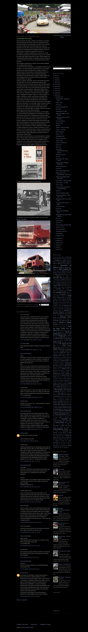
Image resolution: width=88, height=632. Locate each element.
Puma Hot (55, 412)
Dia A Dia (58, 125)
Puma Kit (69, 412)
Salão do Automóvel (59, 434)
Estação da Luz (62, 313)
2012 (56, 86)
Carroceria (59, 280)
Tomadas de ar (56, 445)
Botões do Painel (59, 274)
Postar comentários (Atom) (27, 627)
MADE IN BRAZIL (59, 365)
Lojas (56, 363)
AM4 (54, 263)
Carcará (68, 279)
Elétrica (60, 305)
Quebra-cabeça (59, 422)
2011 (56, 88)
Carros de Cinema (66, 280)
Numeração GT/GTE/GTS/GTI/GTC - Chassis (62, 151)
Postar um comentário (22, 600)
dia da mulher (61, 300)
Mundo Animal (65, 375)
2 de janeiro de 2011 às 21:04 (30, 461)
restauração (65, 430)
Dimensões (67, 302)
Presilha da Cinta (57, 399)
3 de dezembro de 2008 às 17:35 (31, 349)
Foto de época (59, 233)
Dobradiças (55, 303)
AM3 (68, 262)
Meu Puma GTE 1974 (61, 166)
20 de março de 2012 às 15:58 (30, 532)
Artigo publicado (63, 269)
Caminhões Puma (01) (61, 231)
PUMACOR (60, 495)
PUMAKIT (55, 419)
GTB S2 (57, 338)
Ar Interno (65, 267)
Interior (61, 352)
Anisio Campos (66, 263)
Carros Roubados (56, 282)
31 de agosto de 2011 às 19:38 (30, 502)
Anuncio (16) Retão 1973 (62, 107)
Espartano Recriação (58, 312)
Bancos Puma (65, 271)
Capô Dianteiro (66, 277)
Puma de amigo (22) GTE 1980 (63, 225)
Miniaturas (55, 373)
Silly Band (61, 437)
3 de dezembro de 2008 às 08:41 (31, 339)
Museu (54, 376)
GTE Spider (62, 344)
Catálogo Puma (34, 306)
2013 (56, 84)
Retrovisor (55, 432)
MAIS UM (67, 365)
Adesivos (57, 260)
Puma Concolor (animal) (60, 407)
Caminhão (26, 306)
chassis (68, 284)
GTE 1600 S (64, 342)
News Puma (67, 376)
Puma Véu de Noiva (67, 415)
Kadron (68, 354)
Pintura (63, 391)
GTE (55, 342)
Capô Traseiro (56, 279)
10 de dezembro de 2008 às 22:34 (31, 407)
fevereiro (58, 249)
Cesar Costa (23, 314)
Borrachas (69, 272)
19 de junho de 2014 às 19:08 (30, 596)
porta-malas (61, 397)
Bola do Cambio (61, 272)
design (69, 295)
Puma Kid (63, 412)
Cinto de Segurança (66, 287)
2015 (56, 80)
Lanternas (55, 355)
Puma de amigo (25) (61, 138)
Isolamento (55, 354)
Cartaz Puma (64, 282)
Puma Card (68, 406)
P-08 (68, 384)
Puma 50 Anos (66, 402)
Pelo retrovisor (59, 389)
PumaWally (64, 419)
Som (54, 439)
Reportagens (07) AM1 (61, 111)
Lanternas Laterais (65, 355)
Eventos (63, 317)
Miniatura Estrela (65, 371)
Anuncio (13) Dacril (60, 229)
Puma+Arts (58, 104)
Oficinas (54, 381)
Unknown (22, 433)
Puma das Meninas (60, 121)
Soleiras (68, 437)
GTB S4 (61, 340)
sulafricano (60, 438)
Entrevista (61, 308)
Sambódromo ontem (61, 154)
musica (60, 376)
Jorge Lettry (62, 354)
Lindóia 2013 (64, 360)
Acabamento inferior (60, 257)
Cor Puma (58, 218)
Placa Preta (61, 393)
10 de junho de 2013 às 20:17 (30, 569)
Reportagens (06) (60, 136)
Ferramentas (60, 324)
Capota (63, 279)
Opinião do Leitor (57, 383)
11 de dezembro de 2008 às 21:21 (31, 429)
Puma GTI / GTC (60, 227)
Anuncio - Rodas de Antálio (62, 127)
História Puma (57, 349)
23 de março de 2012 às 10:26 (30, 545)
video (60, 447)
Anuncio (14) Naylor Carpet (62, 193)
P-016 (64, 383)
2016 (56, 77)
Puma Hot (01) (59, 123)
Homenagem (68, 349)
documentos (62, 303)
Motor (67, 373)
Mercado (55, 370)
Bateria (54, 272)
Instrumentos (55, 352)
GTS (64, 346)
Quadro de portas (57, 420)
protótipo (61, 401)
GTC (67, 340)
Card (54, 280)
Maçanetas (68, 363)
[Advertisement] (29, 612)
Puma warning (58, 417)
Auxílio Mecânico (56, 271)
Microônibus (61, 370)
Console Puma (62, 290)
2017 (56, 75)
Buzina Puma (68, 274)
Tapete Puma (63, 442)
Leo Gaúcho (23, 343)
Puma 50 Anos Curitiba (58, 404)
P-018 (69, 383)
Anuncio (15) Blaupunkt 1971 (63, 170)
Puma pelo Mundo (60, 414)
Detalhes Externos (60, 297)
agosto (58, 245)
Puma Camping (61, 406)
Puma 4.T (68, 401)
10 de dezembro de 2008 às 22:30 (31, 397)
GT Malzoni (59, 335)
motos (54, 375)
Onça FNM (60, 381)
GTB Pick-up (68, 337)
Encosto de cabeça (59, 307)
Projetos (55, 401)
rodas (70, 432)
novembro (58, 238)
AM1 (59, 262)
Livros (61, 362)
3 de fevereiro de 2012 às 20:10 (31, 522)
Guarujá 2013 (56, 347)
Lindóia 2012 (56, 360)
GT (70, 333)
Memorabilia (67, 367)
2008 (56, 95)
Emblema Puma (67, 305)
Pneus (63, 396)
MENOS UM (65, 368)
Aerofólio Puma (65, 260)
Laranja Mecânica (56, 357)
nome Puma (55, 378)
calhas (67, 275)
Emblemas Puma (60, 235)
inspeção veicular (64, 350)
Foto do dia (58, 144)
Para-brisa (65, 386)
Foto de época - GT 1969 (62, 182)
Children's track (56, 287)
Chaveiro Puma (57, 285)
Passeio (60, 388)
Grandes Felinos (64, 333)
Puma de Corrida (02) (61, 142)
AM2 (64, 262)
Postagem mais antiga (45, 624)
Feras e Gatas (59, 102)
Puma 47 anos (56, 402)
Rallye (62, 425)
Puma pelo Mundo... (60, 206)
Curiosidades (62, 294)
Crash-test (55, 294)
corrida (58, 292)
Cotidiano (68, 292)
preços (67, 397)
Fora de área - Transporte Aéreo (63, 180)
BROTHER (23, 505)
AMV (59, 263)
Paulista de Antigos (67, 388)
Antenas (54, 265)
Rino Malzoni (63, 432)
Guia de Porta (66, 347)
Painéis (58, 386)
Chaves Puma (67, 285)
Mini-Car (68, 370)
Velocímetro (64, 445)
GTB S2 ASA (66, 338)
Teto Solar (55, 443)
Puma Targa (59, 415)
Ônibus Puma (67, 381)
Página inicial (34, 624)
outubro (58, 240)
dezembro (58, 97)
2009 (56, 93)
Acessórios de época (66, 258)
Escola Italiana (58, 310)
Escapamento (68, 308)
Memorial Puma (56, 368)
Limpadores (67, 358)
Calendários (58, 275)
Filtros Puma (62, 326)
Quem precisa (61, 423)
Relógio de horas (64, 427)
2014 (56, 82)
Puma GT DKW (64, 410)
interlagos (68, 352)
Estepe (69, 313)
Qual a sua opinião (67, 420)
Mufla (59, 375)
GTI (70, 344)
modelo (62, 373)
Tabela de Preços (60, 440)
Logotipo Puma (68, 362)
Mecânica (60, 367)
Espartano (66, 310)
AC (53, 257)
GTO (58, 345)
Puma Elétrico (64, 409)
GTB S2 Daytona (60, 131)
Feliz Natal (58, 109)
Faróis (63, 320)
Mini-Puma (58, 147)
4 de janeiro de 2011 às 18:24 (30, 486)
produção (67, 399)
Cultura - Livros (59, 134)
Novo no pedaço (63, 378)
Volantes (65, 447)
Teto (69, 442)
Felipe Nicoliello (24, 353)
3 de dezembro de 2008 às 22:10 (31, 384)
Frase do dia (62, 330)
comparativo (58, 288)
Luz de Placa (61, 363)
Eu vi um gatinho (59, 315)
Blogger (62, 37)
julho (57, 247)
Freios (68, 330)
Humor (57, 350)
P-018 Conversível (60, 385)
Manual (54, 367)
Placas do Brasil (61, 394)
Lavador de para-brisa (58, 358)
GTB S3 (55, 340)
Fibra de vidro (68, 324)
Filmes (56, 326)
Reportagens (58, 429)
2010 (56, 90)
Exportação (56, 320)
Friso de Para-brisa (57, 332)
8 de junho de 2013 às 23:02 (29, 557)
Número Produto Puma (65, 380)
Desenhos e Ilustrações (61, 295)
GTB (60, 337)
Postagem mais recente (22, 624)
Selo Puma (67, 434)
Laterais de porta (66, 357)
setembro (58, 242)
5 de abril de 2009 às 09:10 (29, 441)
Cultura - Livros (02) (60, 129)
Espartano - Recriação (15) (63, 564)
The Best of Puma (65, 443)
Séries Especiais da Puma (58, 435)
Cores (69, 290)
